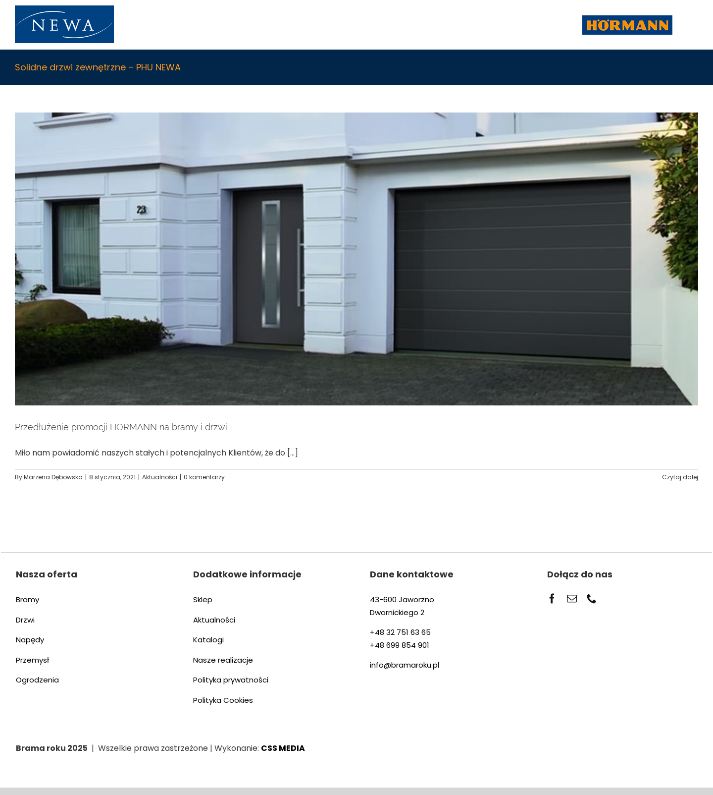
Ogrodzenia (37, 680)
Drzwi (25, 620)
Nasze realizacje (223, 660)
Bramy (27, 599)
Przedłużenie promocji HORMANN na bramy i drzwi (121, 427)
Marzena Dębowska (53, 477)
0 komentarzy (204, 477)
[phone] (592, 599)
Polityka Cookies (223, 700)
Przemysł (32, 660)
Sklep (202, 599)
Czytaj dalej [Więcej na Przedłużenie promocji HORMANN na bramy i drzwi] (680, 477)
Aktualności (159, 477)
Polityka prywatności (230, 680)
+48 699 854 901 (399, 645)
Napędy (30, 639)
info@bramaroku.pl (404, 665)
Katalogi (208, 639)
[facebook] (552, 599)
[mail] (572, 599)
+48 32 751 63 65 (400, 632)
